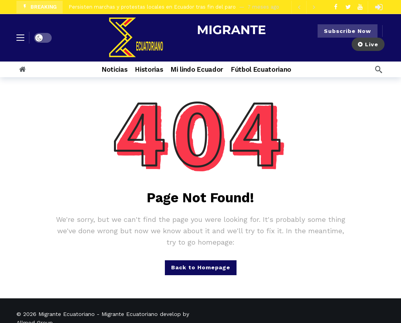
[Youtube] (360, 7)
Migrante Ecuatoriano (66, 314)
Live (368, 44)
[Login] (379, 7)
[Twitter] (348, 7)
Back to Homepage (200, 267)
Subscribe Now (347, 31)
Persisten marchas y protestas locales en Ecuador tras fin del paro (152, 7)
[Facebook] (336, 7)
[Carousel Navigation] (306, 7)
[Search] (379, 69)
